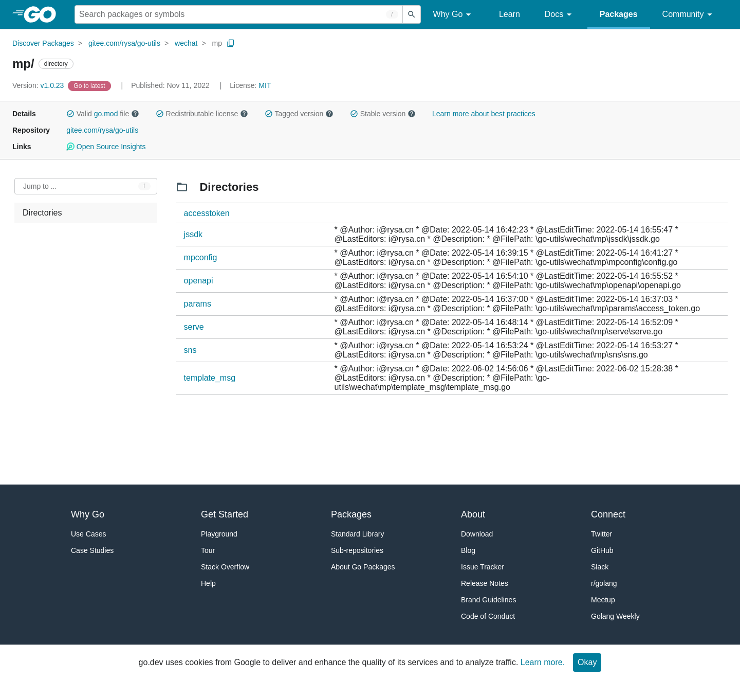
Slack (599, 567)
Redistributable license (202, 114)
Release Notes (484, 583)
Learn (509, 14)
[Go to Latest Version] (90, 85)
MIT (264, 85)
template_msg (210, 377)
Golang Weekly (615, 616)
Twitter (601, 534)
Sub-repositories (357, 550)
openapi (198, 280)
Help (208, 583)
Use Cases (88, 534)
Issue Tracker (482, 567)
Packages (619, 14)
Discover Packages (43, 43)
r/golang (604, 583)
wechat (186, 43)
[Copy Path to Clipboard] (230, 43)
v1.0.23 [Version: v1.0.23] (39, 85)
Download (477, 534)
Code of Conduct (488, 616)
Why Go (453, 15)
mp (216, 43)
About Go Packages (363, 567)
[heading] (43, 14)
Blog (468, 550)
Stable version (383, 114)
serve (194, 327)
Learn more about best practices (483, 114)
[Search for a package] (239, 14)
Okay (587, 662)
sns (190, 350)
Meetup (603, 600)
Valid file (102, 114)
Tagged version (299, 114)
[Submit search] (411, 14)
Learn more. (543, 662)
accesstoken (207, 213)
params (197, 303)
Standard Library (357, 534)
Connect (608, 514)
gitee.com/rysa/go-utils (124, 43)
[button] (70, 114)
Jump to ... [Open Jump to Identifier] (40, 186)
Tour (208, 550)
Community (688, 15)
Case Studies (92, 550)
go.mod (106, 114)
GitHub (602, 550)
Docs (560, 15)
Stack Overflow (225, 567)
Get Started (224, 514)
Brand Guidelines (488, 600)
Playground (219, 534)
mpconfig (200, 257)
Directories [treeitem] (42, 212)
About (473, 514)
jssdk (193, 234)
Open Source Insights (105, 146)
